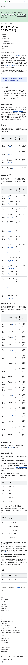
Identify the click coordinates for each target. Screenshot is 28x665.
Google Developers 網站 (18, 78)
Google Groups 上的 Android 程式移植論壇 (10, 632)
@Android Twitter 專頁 (6, 619)
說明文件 (3, 6)
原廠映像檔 (3, 608)
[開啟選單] (2, 1)
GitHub (2, 613)
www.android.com (5, 645)
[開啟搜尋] (19, 2)
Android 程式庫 (4, 599)
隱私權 (21, 656)
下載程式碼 (3, 604)
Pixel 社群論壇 (10, 447)
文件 (6, 23)
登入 (25, 1)
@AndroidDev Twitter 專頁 (7, 621)
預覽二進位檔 (4, 606)
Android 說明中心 (5, 638)
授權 (18, 656)
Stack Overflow (4, 649)
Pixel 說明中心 (4, 640)
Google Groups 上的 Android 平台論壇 (9, 628)
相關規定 (3, 602)
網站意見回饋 (5, 659)
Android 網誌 (4, 623)
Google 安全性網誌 (5, 625)
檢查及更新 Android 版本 (10, 65)
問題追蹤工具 (4, 651)
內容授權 (18, 587)
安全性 (10, 23)
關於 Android (4, 656)
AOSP (2, 23)
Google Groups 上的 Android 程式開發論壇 (10, 630)
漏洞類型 (15, 111)
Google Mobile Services (6, 647)
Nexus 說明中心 (4, 642)
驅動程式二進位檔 (5, 611)
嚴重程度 (21, 111)
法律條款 (14, 656)
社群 (9, 656)
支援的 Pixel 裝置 (15, 55)
